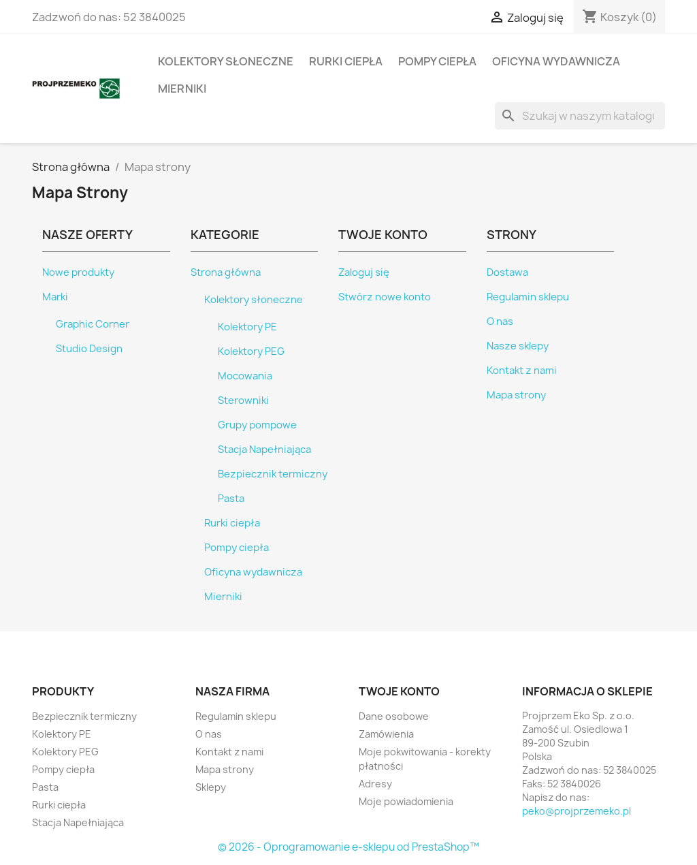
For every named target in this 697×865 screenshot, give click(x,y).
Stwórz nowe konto (384, 297)
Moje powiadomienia (406, 801)
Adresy (375, 783)
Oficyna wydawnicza (556, 61)
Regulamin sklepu (528, 297)
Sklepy (210, 787)
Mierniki (182, 88)
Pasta (231, 498)
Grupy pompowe (257, 425)
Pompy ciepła (437, 61)
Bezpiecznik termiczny (272, 474)
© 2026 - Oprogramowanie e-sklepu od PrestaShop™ (348, 847)
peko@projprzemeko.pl (576, 810)
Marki (55, 297)
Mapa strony (516, 395)
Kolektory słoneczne (225, 61)
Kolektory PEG (251, 351)
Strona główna (226, 272)
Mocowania (245, 376)
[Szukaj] (580, 115)
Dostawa (507, 272)
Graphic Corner (92, 324)
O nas (500, 321)
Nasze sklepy (518, 346)
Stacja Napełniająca (264, 449)
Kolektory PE (247, 327)
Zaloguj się (363, 272)
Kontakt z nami (522, 370)
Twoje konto (399, 691)
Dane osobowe (394, 716)
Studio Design (89, 349)
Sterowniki (243, 400)
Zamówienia (386, 733)
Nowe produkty (78, 272)
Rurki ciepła (346, 61)
